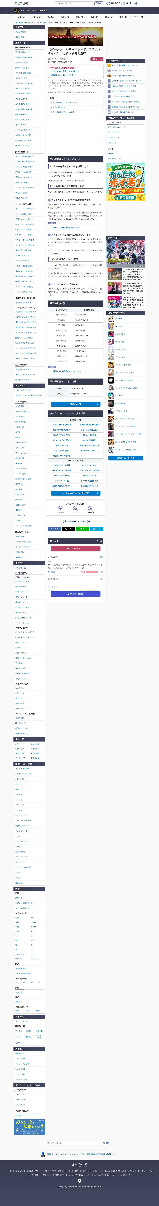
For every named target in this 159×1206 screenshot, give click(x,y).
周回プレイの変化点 (62, 476)
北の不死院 (19, 406)
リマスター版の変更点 (24, 287)
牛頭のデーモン (21, 592)
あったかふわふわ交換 (24, 130)
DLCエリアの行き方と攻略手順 (124, 91)
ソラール (18, 800)
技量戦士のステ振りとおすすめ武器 (125, 107)
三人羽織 (18, 663)
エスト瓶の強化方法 (23, 73)
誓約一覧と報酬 (21, 182)
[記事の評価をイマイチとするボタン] (60, 508)
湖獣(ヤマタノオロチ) (23, 658)
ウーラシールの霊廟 (23, 542)
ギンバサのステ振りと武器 (25, 353)
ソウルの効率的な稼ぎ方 (61, 425)
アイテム (18, 1031)
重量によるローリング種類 (25, 374)
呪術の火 (18, 959)
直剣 (32, 918)
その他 (18, 1043)
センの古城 (19, 448)
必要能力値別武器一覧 (24, 903)
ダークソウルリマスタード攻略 (34, 10)
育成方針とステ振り (23, 303)
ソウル (18, 1037)
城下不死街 (19, 417)
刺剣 (17, 931)
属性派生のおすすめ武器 (25, 276)
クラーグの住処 (21, 443)
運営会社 (19, 1171)
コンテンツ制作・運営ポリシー (56, 1171)
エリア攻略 (35, 17)
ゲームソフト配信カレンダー (105, 1175)
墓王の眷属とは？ (22, 120)
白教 (17, 744)
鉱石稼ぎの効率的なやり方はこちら (67, 371)
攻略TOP (21, 17)
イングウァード (21, 831)
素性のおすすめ (21, 62)
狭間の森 (18, 463)
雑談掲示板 (19, 37)
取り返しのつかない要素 (61, 470)
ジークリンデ (20, 862)
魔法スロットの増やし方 (89, 445)
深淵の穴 (18, 557)
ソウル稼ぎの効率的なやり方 (123, 76)
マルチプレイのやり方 (24, 83)
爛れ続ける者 (20, 668)
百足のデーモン (21, 679)
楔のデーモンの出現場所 (25, 224)
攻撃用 (28, 1031)
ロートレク (19, 810)
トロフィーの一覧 (62, 481)
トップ (9, 1171)
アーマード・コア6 (115, 159)
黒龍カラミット (21, 728)
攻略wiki (46, 1175)
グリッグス (19, 805)
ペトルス (18, 784)
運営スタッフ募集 (33, 1171)
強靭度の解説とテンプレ (61, 486)
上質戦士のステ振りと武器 (25, 317)
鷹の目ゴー (19, 883)
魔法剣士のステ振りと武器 (25, 327)
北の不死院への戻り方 (24, 109)
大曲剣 (33, 927)
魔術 (17, 1011)
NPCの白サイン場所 (62, 465)
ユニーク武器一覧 (22, 908)
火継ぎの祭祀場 (21, 411)
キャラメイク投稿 (22, 1064)
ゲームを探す (33, 1175)
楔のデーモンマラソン (89, 451)
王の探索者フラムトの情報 (63, 112)
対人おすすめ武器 (22, 380)
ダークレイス (20, 758)
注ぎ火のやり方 (21, 78)
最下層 (18, 432)
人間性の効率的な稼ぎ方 (89, 425)
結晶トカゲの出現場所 (89, 430)
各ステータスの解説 (23, 94)
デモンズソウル (21, 1105)
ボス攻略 (50, 17)
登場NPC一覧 (75, 404)
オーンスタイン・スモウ (25, 632)
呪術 (27, 1011)
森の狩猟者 (19, 753)
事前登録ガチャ (59, 1175)
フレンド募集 (20, 1059)
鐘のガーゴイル (21, 602)
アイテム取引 (20, 1074)
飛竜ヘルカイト (21, 597)
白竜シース (19, 693)
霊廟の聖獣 (19, 718)
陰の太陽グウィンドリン (25, 637)
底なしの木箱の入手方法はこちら (66, 228)
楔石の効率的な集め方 (62, 430)
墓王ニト (18, 698)
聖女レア (18, 789)
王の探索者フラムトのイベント (65, 102)
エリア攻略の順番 (22, 104)
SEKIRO (111, 153)
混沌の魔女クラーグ (23, 618)
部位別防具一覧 (21, 968)
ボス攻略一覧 (20, 568)
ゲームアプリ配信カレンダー (79, 1175)
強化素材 (39, 1031)
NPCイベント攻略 (89, 465)
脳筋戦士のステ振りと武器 (25, 312)
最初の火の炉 (20, 505)
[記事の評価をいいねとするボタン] (75, 508)
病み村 (18, 437)
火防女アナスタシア (23, 774)
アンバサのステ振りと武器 (25, 348)
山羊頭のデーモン (22, 607)
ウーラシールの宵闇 (23, 867)
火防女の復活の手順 (23, 135)
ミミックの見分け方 (62, 451)
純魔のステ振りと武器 (24, 338)
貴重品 (28, 1037)
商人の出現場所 (89, 440)
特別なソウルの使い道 (62, 456)
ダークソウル (20, 1100)
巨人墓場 (18, 489)
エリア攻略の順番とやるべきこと (65, 71)
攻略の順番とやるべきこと (26, 390)
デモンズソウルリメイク (117, 127)
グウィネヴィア (21, 857)
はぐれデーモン (21, 587)
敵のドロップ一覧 (22, 146)
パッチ (18, 873)
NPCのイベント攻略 (23, 235)
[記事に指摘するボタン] (90, 508)
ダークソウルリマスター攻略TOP (75, 493)
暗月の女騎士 (20, 852)
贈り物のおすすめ (22, 68)
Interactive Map (146, 1171)
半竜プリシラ (20, 642)
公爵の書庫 (19, 495)
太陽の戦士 (35, 744)
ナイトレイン (113, 143)
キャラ (49, 22)
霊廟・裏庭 (19, 536)
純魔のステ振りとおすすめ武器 (124, 86)
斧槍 (32, 940)
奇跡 (37, 1011)
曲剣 (17, 927)
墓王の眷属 (35, 753)
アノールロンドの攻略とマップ (124, 96)
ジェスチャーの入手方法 (89, 470)
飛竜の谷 (18, 510)
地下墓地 (18, 484)
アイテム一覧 (137, 17)
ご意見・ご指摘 (21, 1079)
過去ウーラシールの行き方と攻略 (29, 395)
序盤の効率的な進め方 (24, 57)
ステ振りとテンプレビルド (122, 70)
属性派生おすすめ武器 (89, 486)
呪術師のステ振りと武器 (25, 343)
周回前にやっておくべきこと (63, 75)
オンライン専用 (39, 1037)
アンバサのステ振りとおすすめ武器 (125, 102)
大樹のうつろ (20, 515)
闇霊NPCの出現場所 (23, 140)
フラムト (18, 795)
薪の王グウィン (21, 709)
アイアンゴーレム (22, 623)
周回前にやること (89, 476)
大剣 (17, 922)
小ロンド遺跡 (20, 468)
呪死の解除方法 (21, 114)
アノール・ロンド (22, 453)
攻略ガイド (65, 17)
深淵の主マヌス (21, 733)
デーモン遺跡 (20, 474)
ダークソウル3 (113, 132)
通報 (101, 557)
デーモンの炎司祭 (22, 674)
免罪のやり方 (20, 125)
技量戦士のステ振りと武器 (25, 322)
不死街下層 (19, 427)
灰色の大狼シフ (21, 653)
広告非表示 (115, 3)
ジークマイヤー (21, 841)
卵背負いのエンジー (23, 826)
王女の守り (19, 749)
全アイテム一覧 (21, 1021)
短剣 (17, 918)
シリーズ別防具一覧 (23, 974)
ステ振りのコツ (21, 99)
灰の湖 (18, 520)
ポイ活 (128, 3)
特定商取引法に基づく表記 (114, 1171)
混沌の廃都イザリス (23, 479)
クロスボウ (19, 954)
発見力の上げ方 (62, 445)
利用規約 (75, 1171)
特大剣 (33, 922)
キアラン (18, 878)
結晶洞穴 (18, 500)
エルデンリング (114, 137)
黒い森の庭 (19, 458)
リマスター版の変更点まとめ (123, 112)
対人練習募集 (20, 1069)
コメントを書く (75, 549)
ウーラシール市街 (22, 547)
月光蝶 (18, 648)
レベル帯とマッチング (24, 292)
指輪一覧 (108, 17)
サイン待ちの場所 (22, 88)
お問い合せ (132, 1171)
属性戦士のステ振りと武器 (25, 332)
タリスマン (35, 959)
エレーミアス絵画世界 (24, 526)
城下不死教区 (20, 422)
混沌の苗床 (19, 704)
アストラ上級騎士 (22, 769)
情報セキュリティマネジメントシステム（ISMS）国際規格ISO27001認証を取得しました (82, 1154)
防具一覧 (94, 17)
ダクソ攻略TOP (21, 32)
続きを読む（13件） (76, 594)
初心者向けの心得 (22, 52)
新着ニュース (126, 1175)
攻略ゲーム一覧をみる (125, 458)
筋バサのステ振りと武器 (25, 359)
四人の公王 (19, 688)
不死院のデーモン (22, 581)
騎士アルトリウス (22, 723)
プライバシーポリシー (91, 1171)
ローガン (18, 846)
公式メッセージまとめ (24, 271)
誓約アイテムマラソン (62, 435)
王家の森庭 (19, 552)
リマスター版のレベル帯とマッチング (126, 81)
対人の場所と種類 (22, 369)
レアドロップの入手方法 (61, 440)
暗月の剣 (34, 749)
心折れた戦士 (20, 779)
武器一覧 (79, 17)
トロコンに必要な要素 (89, 481)
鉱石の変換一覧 (59, 107)
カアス (18, 836)
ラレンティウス (21, 815)
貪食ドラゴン (20, 612)
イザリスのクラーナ (23, 821)
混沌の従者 (35, 758)
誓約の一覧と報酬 (89, 435)
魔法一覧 (123, 17)
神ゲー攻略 (19, 22)
